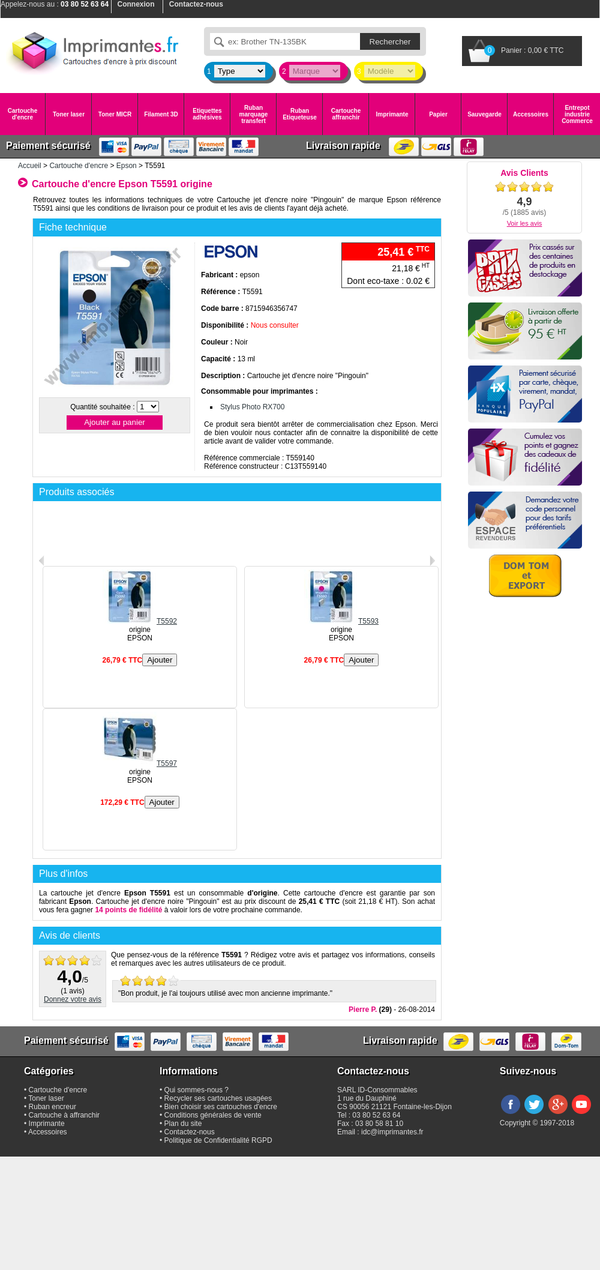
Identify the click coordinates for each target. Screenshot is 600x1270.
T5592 (140, 621)
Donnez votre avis (72, 999)
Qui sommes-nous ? (196, 1090)
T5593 (341, 621)
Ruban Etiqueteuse (300, 114)
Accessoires (530, 114)
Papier (438, 114)
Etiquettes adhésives (207, 114)
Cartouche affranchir (346, 114)
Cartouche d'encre (22, 114)
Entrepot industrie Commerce (577, 114)
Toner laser (69, 114)
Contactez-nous (189, 1132)
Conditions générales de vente (213, 1115)
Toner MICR (114, 114)
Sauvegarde (484, 114)
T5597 (140, 763)
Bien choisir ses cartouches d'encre (220, 1107)
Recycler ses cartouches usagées (218, 1098)
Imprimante (392, 114)
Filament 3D (161, 114)
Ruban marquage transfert (253, 114)
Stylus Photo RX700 (252, 407)
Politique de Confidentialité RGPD (218, 1140)
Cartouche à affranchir (64, 1115)
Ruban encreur (52, 1107)
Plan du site (183, 1123)
